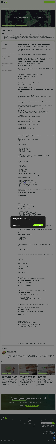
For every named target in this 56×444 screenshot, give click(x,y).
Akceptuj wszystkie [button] (38, 225)
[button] (16, 225)
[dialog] (28, 222)
